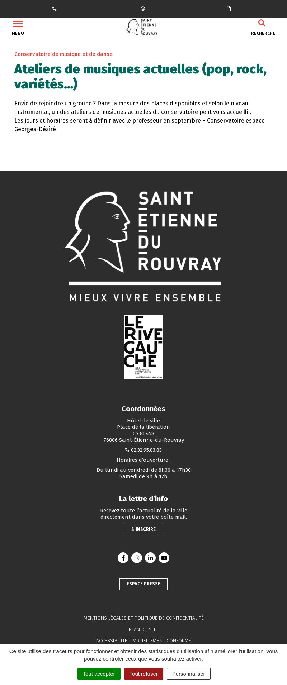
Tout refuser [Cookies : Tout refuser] (144, 674)
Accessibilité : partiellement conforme (143, 641)
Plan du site (143, 630)
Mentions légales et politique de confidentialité (144, 618)
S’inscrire (143, 529)
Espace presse (143, 584)
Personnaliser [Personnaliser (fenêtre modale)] (188, 674)
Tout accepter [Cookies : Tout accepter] (99, 674)
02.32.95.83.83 (146, 450)
